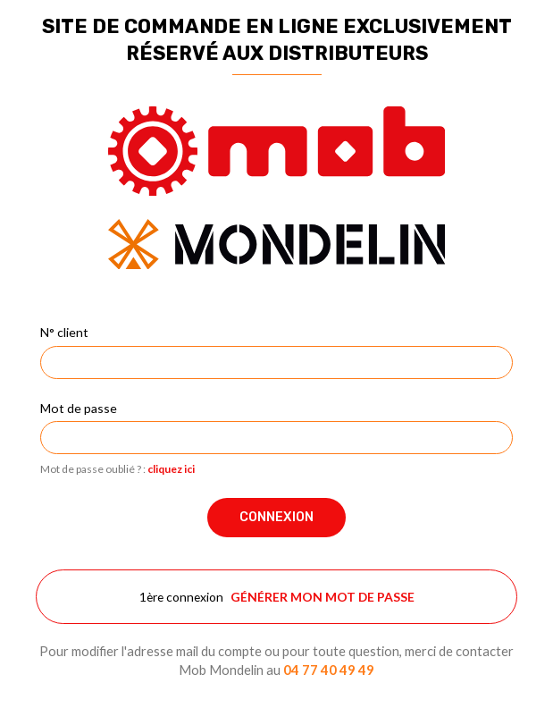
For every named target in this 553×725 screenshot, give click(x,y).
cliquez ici (171, 469)
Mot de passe (78, 408)
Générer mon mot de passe (322, 596)
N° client (64, 332)
